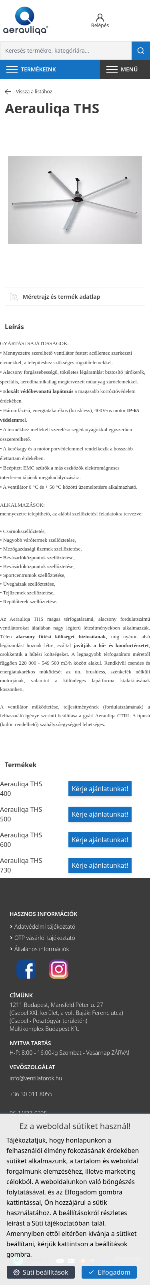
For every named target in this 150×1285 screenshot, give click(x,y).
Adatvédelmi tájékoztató (44, 926)
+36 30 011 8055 (31, 1094)
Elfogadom (109, 1272)
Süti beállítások (40, 1272)
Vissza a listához (28, 92)
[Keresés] (141, 50)
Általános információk (41, 949)
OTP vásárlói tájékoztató (44, 938)
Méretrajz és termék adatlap (55, 297)
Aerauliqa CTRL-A (115, 715)
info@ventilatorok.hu (36, 1078)
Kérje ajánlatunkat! (100, 788)
